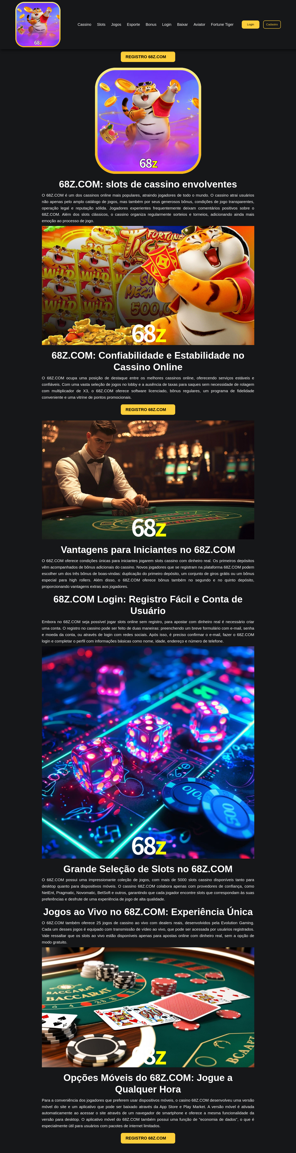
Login (248, 24)
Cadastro (271, 24)
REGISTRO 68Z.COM (148, 57)
